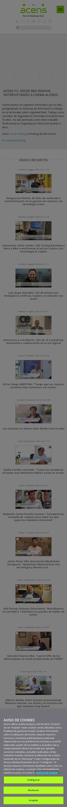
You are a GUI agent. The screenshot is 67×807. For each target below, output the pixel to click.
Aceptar (33, 800)
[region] (33, 758)
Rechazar (33, 790)
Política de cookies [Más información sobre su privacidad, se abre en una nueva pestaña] (47, 772)
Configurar (33, 779)
